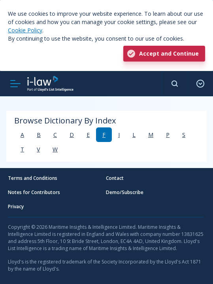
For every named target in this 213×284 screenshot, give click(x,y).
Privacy (16, 206)
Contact (115, 178)
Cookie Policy (25, 30)
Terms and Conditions (32, 178)
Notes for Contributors (34, 192)
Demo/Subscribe (124, 192)
